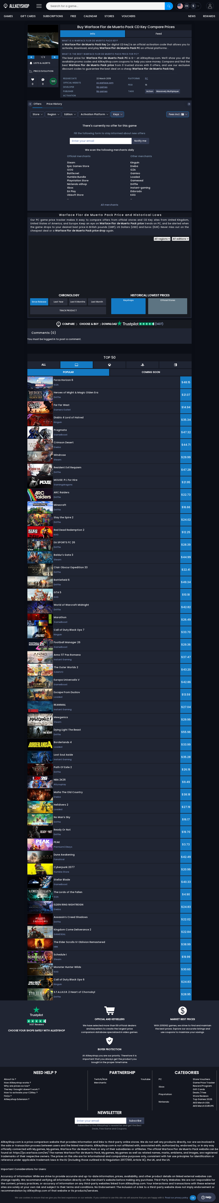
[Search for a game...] (109, 6)
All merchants (109, 205)
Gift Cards (199, 1089)
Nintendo (164, 1101)
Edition (68, 114)
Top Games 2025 (202, 1099)
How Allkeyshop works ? (17, 1082)
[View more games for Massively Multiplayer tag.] (167, 92)
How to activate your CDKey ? (21, 1092)
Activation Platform (93, 114)
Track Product (68, 310)
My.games (101, 87)
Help (206, 1197)
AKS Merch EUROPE (203, 1106)
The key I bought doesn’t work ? (22, 1089)
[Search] (169, 6)
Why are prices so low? (17, 1086)
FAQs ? (8, 1096)
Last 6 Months (77, 301)
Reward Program (202, 1086)
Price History (51, 104)
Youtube (145, 1079)
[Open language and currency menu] (188, 6)
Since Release (39, 301)
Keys (116, 114)
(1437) (140, 324)
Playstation (165, 1094)
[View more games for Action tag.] (150, 92)
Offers (35, 104)
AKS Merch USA (201, 1102)
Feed (159, 33)
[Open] (39, 6)
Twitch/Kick (100, 1079)
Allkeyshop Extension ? (16, 1099)
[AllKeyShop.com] (16, 6)
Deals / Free (199, 1092)
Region (52, 114)
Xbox (161, 1086)
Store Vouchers (201, 1079)
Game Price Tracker (204, 1082)
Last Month (97, 301)
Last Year (58, 301)
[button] (210, 6)
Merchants (100, 1082)
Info (92, 33)
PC (160, 1079)
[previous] (31, 57)
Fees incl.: (176, 114)
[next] (54, 57)
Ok (192, 1197)
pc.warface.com (104, 82)
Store (36, 114)
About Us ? (10, 1079)
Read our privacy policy (176, 1197)
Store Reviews (200, 1096)
